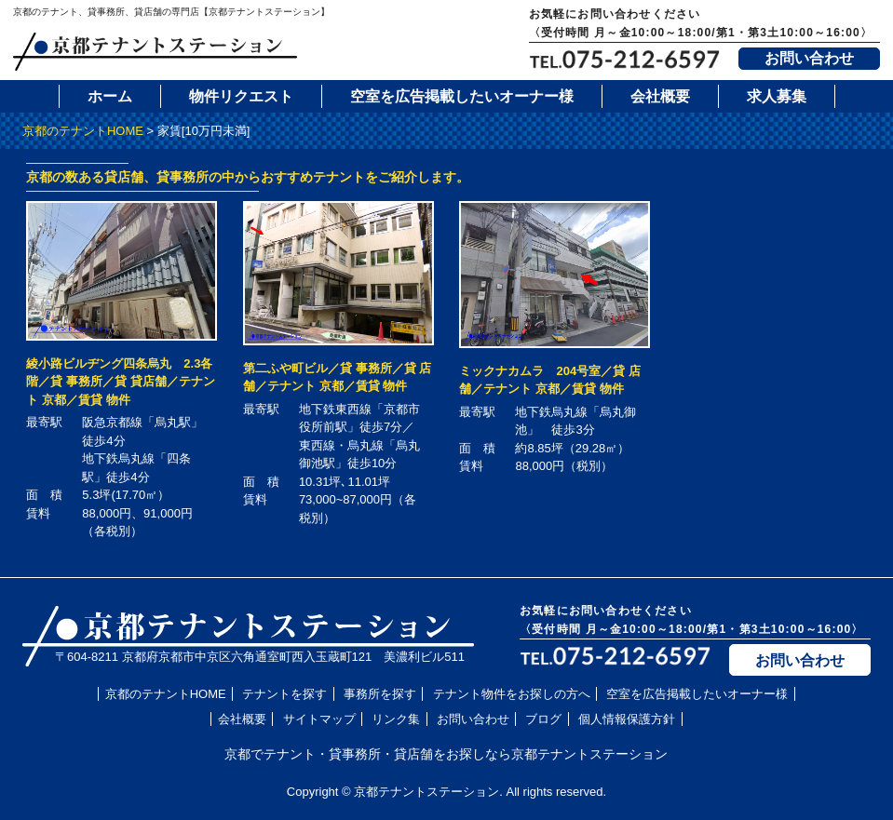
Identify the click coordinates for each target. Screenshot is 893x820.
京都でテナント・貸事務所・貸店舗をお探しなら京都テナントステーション (446, 753)
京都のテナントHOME (82, 131)
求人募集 (776, 96)
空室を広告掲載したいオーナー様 (462, 96)
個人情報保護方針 (626, 719)
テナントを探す (284, 694)
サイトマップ (319, 719)
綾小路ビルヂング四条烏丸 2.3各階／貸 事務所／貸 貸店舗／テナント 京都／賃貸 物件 (120, 381)
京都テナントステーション (426, 792)
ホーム (110, 96)
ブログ (543, 719)
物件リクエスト (241, 96)
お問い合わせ (809, 58)
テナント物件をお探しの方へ (511, 694)
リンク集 (396, 719)
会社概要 (660, 96)
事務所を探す (380, 694)
